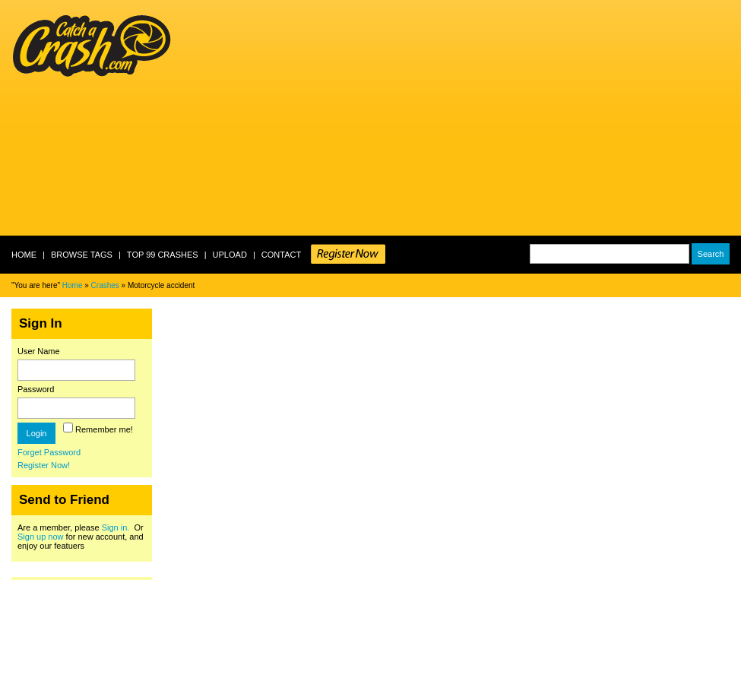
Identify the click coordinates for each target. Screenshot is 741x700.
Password (35, 389)
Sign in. (116, 527)
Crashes (105, 285)
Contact (281, 254)
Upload (230, 254)
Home (23, 254)
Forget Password (49, 452)
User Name (38, 351)
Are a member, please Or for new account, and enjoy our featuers (80, 536)
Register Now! (43, 465)
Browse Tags (81, 254)
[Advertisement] (386, 117)
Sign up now (40, 536)
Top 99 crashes (162, 254)
